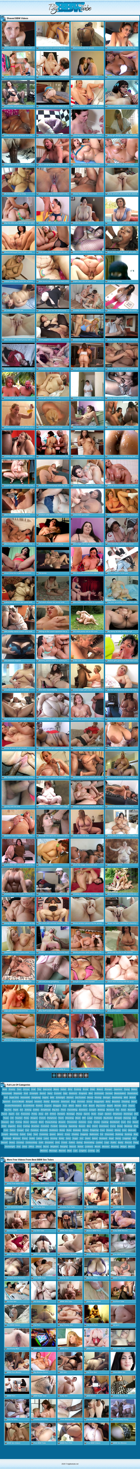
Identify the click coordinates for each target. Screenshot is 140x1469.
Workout (110, 1110)
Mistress (16, 1138)
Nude (94, 1114)
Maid (70, 1151)
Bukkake (77, 1130)
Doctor (43, 1093)
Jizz (81, 1138)
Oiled (24, 1147)
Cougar (20, 1130)
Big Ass (55, 1110)
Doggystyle (99, 1102)
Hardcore (73, 1093)
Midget (123, 1147)
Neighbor (54, 1147)
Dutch (94, 1126)
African (26, 1089)
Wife (52, 1098)
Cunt (123, 1122)
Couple (5, 1134)
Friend (64, 1142)
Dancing (127, 1118)
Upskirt (108, 1114)
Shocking (69, 1118)
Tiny (39, 1089)
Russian (131, 1110)
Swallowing (117, 1098)
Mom (5, 1089)
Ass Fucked (80, 1098)
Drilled (53, 1114)
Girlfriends (99, 1093)
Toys (65, 1106)
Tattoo (12, 1130)
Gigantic (11, 1126)
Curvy (113, 1126)
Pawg (136, 1142)
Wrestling (14, 1134)
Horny (118, 1138)
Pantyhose (51, 1118)
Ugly (65, 1093)
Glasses (5, 1122)
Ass (134, 1118)
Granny (12, 1089)
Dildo (4, 1126)
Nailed (80, 1147)
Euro (19, 1126)
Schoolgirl (60, 1098)
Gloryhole (49, 1142)
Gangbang (36, 1098)
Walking (101, 1110)
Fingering (94, 1130)
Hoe (134, 1138)
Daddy (46, 1102)
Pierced (128, 1142)
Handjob (61, 1114)
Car (17, 1114)
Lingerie (82, 1151)
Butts (69, 1130)
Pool (85, 1106)
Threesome (72, 1122)
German (109, 1093)
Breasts (62, 1122)
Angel (100, 1114)
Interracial (47, 1089)
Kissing (54, 1138)
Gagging (84, 1134)
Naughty (64, 1147)
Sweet (135, 1122)
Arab (33, 1089)
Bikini (71, 1106)
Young (126, 1089)
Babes (134, 1089)
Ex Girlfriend (28, 1106)
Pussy (24, 1138)
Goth (41, 1142)
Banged (29, 1102)
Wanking (128, 1126)
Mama (56, 1089)
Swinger (106, 1098)
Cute (90, 1122)
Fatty (29, 1134)
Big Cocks (100, 1106)
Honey (90, 1098)
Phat (136, 1126)
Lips (75, 1151)
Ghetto (97, 1122)
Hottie (32, 1138)
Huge (111, 1138)
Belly (108, 1102)
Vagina (45, 1098)
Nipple (110, 1106)
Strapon (34, 1118)
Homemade (7, 1093)
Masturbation (120, 1093)
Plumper (108, 1089)
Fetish (22, 1134)
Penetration (133, 1093)
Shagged (57, 1106)
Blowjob (118, 1118)
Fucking (77, 1089)
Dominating (89, 1142)
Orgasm (47, 1106)
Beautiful (116, 1102)
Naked (78, 1106)
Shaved (34, 1122)
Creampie (34, 1093)
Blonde (118, 1106)
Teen (19, 1089)
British (132, 1098)
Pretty (34, 1114)
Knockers (83, 1110)
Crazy (67, 1134)
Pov (129, 1122)
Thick (63, 1110)
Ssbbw (36, 1110)
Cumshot (45, 1126)
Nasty (120, 1142)
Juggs (75, 1138)
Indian (63, 1089)
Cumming (44, 1134)
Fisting (19, 1122)
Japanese (118, 1089)
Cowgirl (92, 1110)
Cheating (125, 1102)
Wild (126, 1098)
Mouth (97, 1147)
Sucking (128, 1134)
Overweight (10, 1147)
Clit (12, 1118)
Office (31, 1147)
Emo (124, 1130)
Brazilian (35, 1126)
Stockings (128, 1114)
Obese (38, 1147)
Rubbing (119, 1134)
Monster (105, 1147)
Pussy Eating (51, 1122)
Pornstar (81, 1102)
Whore (60, 1134)
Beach (91, 1106)
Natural (73, 1147)
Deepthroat (45, 1110)
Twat (36, 1134)
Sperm (86, 1114)
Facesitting (72, 1110)
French (42, 1118)
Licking (91, 1151)
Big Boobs (108, 1118)
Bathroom (94, 1134)
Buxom (82, 1126)
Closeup (20, 1142)
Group (89, 1102)
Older (92, 1089)
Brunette (44, 1130)
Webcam (132, 1130)
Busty (62, 1130)
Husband (103, 1138)
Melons (131, 1147)
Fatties (72, 1142)
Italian (94, 1138)
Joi (98, 1151)
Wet (12, 1122)
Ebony (117, 1130)
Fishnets (98, 1118)
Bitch (41, 1122)
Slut (136, 1114)
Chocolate (109, 1134)
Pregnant (83, 1093)
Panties (39, 1106)
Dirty (70, 1089)
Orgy (73, 1102)
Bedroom (55, 1102)
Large (90, 1118)
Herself (4, 1142)
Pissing (98, 1098)
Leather (99, 1142)
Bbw (91, 1093)
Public (113, 1142)
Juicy (68, 1138)
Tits (117, 1110)
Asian (123, 1110)
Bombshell (114, 1122)
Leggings (127, 1138)
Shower (110, 1130)
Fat (101, 1134)
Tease (6, 1118)
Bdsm (134, 1102)
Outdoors (54, 1130)
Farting (27, 1126)
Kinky (61, 1138)
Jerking (28, 1110)
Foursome (25, 1114)
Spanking (73, 1126)
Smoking (63, 1126)
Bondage (71, 1114)
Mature (100, 1089)
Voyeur (132, 1106)
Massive (43, 1151)
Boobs (85, 1130)
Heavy (12, 1142)
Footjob (54, 1126)
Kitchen (70, 1098)
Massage (53, 1151)
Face (102, 1130)
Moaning (115, 1147)
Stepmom (18, 1093)
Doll (6, 1098)
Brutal (85, 1089)
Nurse (46, 1147)
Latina (39, 1138)
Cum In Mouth (18, 1102)
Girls (58, 1142)
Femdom (34, 1130)
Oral (18, 1147)
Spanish (6, 1102)
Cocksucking (31, 1142)
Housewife (25, 1098)
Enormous (104, 1126)
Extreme (82, 1122)
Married (62, 1151)
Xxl (21, 1110)
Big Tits (8, 1110)
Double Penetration (13, 1106)
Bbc (89, 1126)
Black (78, 1118)
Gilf (46, 1114)
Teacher (18, 1118)
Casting (105, 1122)
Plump (79, 1114)
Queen (52, 1134)
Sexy (41, 1114)
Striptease (117, 1114)
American (65, 1102)
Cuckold (57, 1093)
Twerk (61, 1118)
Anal (26, 1093)
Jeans (87, 1138)
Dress (26, 1122)
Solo (125, 1106)
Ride (136, 1134)
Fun (27, 1130)
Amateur (38, 1102)
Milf (83, 1118)
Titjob (15, 1110)
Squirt (11, 1114)
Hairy (50, 1093)
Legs (107, 1142)
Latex (46, 1138)
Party (26, 1118)
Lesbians (89, 1147)
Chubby (75, 1134)
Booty (119, 1126)
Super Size (14, 1098)
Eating (79, 1142)
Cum (6, 1130)
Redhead (7, 1138)
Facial (4, 1114)
